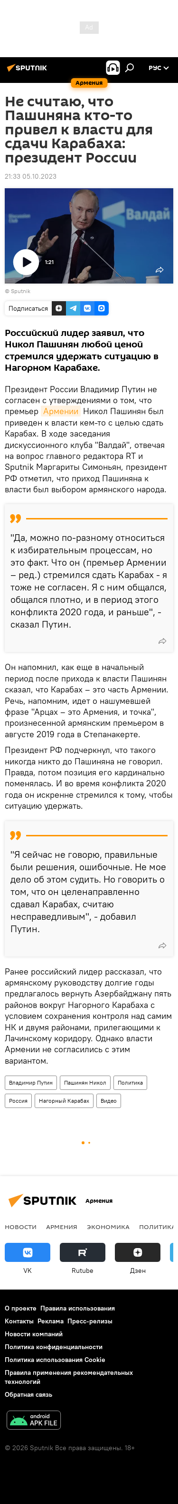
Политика (130, 1082)
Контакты (19, 1321)
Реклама (50, 1321)
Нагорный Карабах (64, 1100)
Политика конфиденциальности (54, 1346)
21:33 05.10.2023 (30, 176)
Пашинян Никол (85, 1082)
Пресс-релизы (89, 1321)
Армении (60, 411)
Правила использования (77, 1308)
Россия (18, 1100)
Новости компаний (34, 1334)
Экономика (108, 1226)
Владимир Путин (31, 1082)
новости (21, 1226)
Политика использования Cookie (55, 1359)
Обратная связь (28, 1394)
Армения (61, 1226)
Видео (109, 1100)
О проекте (21, 1308)
